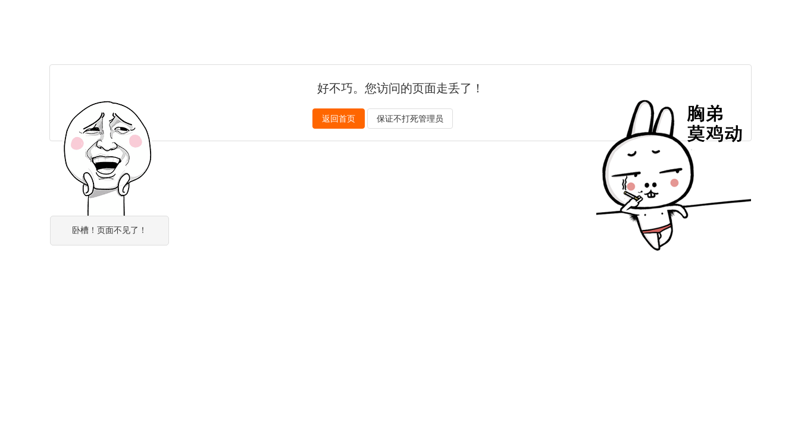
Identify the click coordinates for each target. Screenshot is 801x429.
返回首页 (338, 118)
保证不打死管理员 (410, 118)
